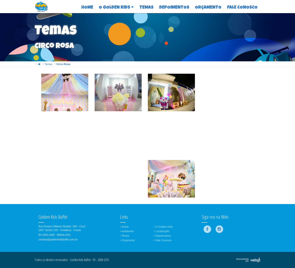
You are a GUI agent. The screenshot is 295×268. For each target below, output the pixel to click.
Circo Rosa (63, 64)
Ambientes (127, 231)
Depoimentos (162, 235)
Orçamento (127, 240)
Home (124, 226)
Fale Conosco (163, 240)
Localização (161, 231)
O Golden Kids (163, 226)
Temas (48, 64)
